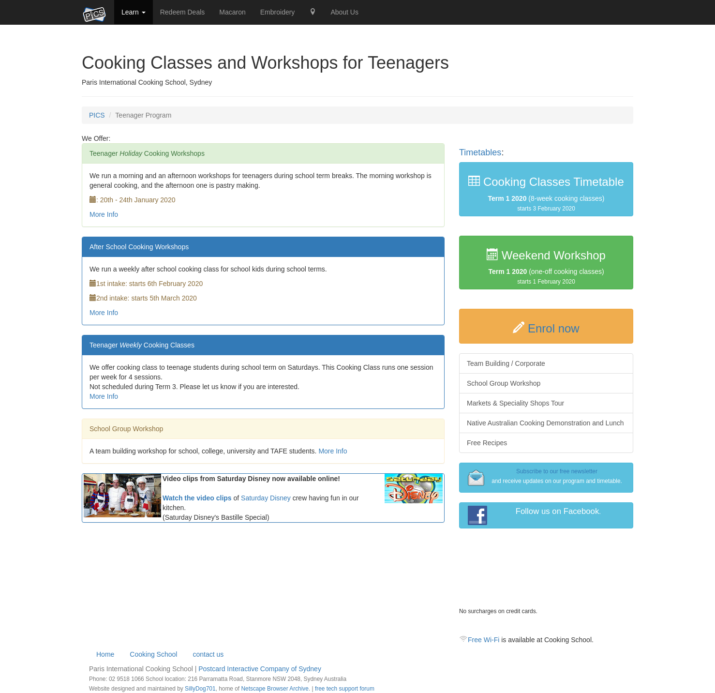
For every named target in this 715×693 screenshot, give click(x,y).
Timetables (480, 152)
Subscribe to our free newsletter (556, 471)
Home (105, 654)
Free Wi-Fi (483, 640)
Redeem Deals (182, 12)
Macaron (232, 12)
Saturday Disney (266, 498)
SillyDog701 (200, 688)
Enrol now (554, 328)
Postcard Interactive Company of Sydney (259, 669)
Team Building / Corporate (506, 363)
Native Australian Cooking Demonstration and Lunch (545, 423)
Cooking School (153, 654)
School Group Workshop (503, 383)
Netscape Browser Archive (274, 688)
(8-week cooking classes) (546, 193)
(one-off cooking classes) (546, 267)
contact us (208, 654)
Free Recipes (487, 443)
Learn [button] (133, 12)
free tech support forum (344, 688)
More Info (103, 214)
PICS (97, 115)
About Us (344, 12)
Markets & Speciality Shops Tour (515, 403)
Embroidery (277, 12)
